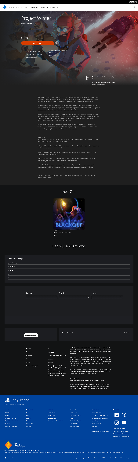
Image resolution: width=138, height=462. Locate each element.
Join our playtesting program (121, 434)
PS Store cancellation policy (100, 415)
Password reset (74, 423)
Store (47, 7)
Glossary (94, 429)
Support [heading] (73, 410)
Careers (7, 415)
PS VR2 (28, 418)
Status (72, 418)
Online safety (52, 418)
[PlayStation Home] (4, 7)
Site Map (105, 458)
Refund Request (74, 426)
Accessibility (51, 415)
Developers (95, 426)
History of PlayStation (11, 426)
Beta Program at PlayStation (121, 436)
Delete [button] (126, 333)
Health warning (96, 423)
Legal (76, 458)
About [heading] (7, 410)
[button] (30, 335)
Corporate (7, 423)
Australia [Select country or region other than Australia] (10, 457)
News (42, 7)
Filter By (62, 293)
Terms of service (96, 413)
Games (10, 7)
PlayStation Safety (75, 415)
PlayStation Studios (10, 418)
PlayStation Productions (12, 421)
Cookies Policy (114, 458)
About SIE (7, 413)
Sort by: (94, 293)
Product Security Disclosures (100, 418)
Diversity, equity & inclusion (56, 421)
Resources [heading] (95, 410)
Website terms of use (95, 458)
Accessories (34, 7)
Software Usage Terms (126, 458)
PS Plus (27, 7)
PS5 (16, 7)
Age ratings (95, 421)
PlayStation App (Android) (120, 431)
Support (54, 7)
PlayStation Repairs (75, 421)
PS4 (21, 7)
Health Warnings (75, 379)
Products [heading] (29, 410)
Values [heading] (50, 410)
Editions (29, 293)
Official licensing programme (100, 432)
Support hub (73, 413)
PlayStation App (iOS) (119, 428)
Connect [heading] (116, 410)
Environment (51, 413)
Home (6, 405)
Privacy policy (84, 458)
